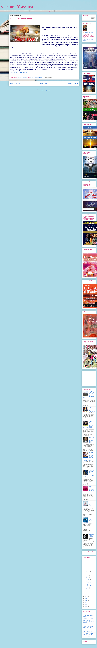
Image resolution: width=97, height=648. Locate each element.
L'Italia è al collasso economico (91, 535)
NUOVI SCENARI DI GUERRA (21, 18)
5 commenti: (38, 77)
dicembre (88, 571)
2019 (86, 598)
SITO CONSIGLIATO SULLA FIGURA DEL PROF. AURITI (88, 635)
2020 (86, 596)
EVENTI (6, 11)
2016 (86, 604)
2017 (86, 602)
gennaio (88, 594)
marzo (87, 590)
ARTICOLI (41, 11)
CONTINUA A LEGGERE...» (18, 72)
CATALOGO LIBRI (15, 11)
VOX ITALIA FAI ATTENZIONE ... (92, 519)
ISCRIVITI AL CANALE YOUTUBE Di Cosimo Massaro (88, 615)
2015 (86, 606)
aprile (87, 588)
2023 (86, 566)
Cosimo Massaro (17, 6)
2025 (86, 562)
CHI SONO (33, 11)
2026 (86, 560)
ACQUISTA (50, 11)
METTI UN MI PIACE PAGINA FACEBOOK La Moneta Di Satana (88, 626)
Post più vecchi (73, 83)
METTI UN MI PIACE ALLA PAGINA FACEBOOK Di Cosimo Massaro (88, 620)
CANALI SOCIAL (60, 11)
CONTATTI (25, 11)
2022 (86, 568)
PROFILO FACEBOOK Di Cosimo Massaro (88, 630)
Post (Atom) (47, 90)
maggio (87, 579)
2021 (86, 570)
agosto (87, 575)
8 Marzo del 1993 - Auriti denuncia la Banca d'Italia (92, 440)
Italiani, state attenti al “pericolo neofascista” (91, 489)
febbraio (88, 592)
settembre (88, 573)
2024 (86, 564)
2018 (86, 600)
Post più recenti (15, 83)
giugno (87, 577)
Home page (44, 83)
